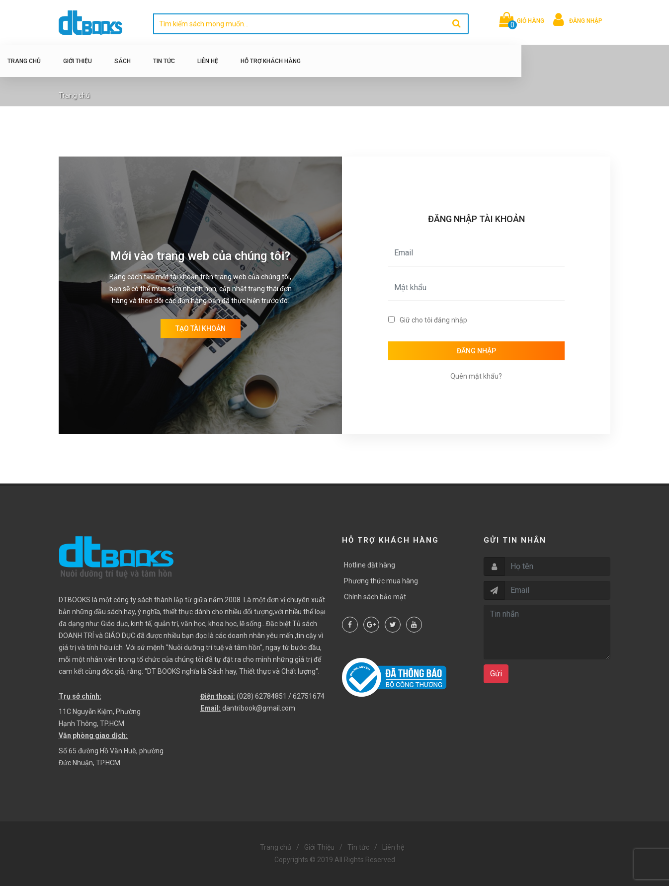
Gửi (496, 673)
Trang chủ (75, 61)
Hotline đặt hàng (369, 565)
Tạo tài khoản (200, 328)
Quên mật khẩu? (476, 376)
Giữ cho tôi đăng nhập (433, 320)
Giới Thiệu (128, 61)
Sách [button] (174, 61)
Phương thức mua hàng (381, 581)
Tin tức (215, 61)
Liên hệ (259, 61)
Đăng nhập (476, 351)
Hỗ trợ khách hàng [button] (322, 61)
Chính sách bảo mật (375, 597)
